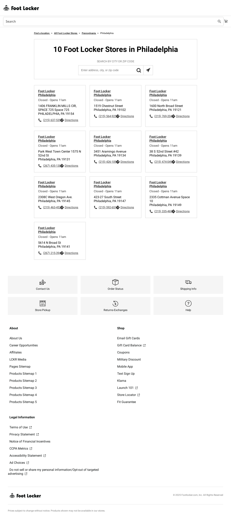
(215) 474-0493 (162, 162)
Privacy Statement (24, 434)
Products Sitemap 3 (23, 388)
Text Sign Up (126, 373)
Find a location (42, 33)
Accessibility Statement (27, 455)
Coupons (123, 352)
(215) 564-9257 (107, 116)
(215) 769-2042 (162, 116)
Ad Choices (19, 463)
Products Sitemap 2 (23, 381)
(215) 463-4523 (51, 207)
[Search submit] (216, 21)
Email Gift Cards (128, 338)
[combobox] (111, 21)
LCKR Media (17, 359)
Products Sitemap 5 (23, 402)
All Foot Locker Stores (66, 33)
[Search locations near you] (148, 70)
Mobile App (125, 366)
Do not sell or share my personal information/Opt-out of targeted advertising (53, 472)
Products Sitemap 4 (23, 395)
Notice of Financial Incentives (29, 441)
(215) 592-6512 (107, 207)
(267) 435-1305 (51, 165)
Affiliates (15, 352)
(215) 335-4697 (162, 211)
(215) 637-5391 (51, 120)
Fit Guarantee (126, 402)
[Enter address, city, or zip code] (115, 70)
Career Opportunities (23, 345)
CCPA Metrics (20, 448)
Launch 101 (127, 388)
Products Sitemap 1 (23, 373)
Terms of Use (20, 427)
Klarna (121, 381)
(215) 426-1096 (107, 162)
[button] (138, 70)
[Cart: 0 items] (225, 21)
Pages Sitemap (19, 366)
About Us (15, 338)
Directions (71, 120)
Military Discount (129, 359)
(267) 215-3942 (51, 253)
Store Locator (128, 395)
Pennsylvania (89, 33)
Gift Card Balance (131, 345)
